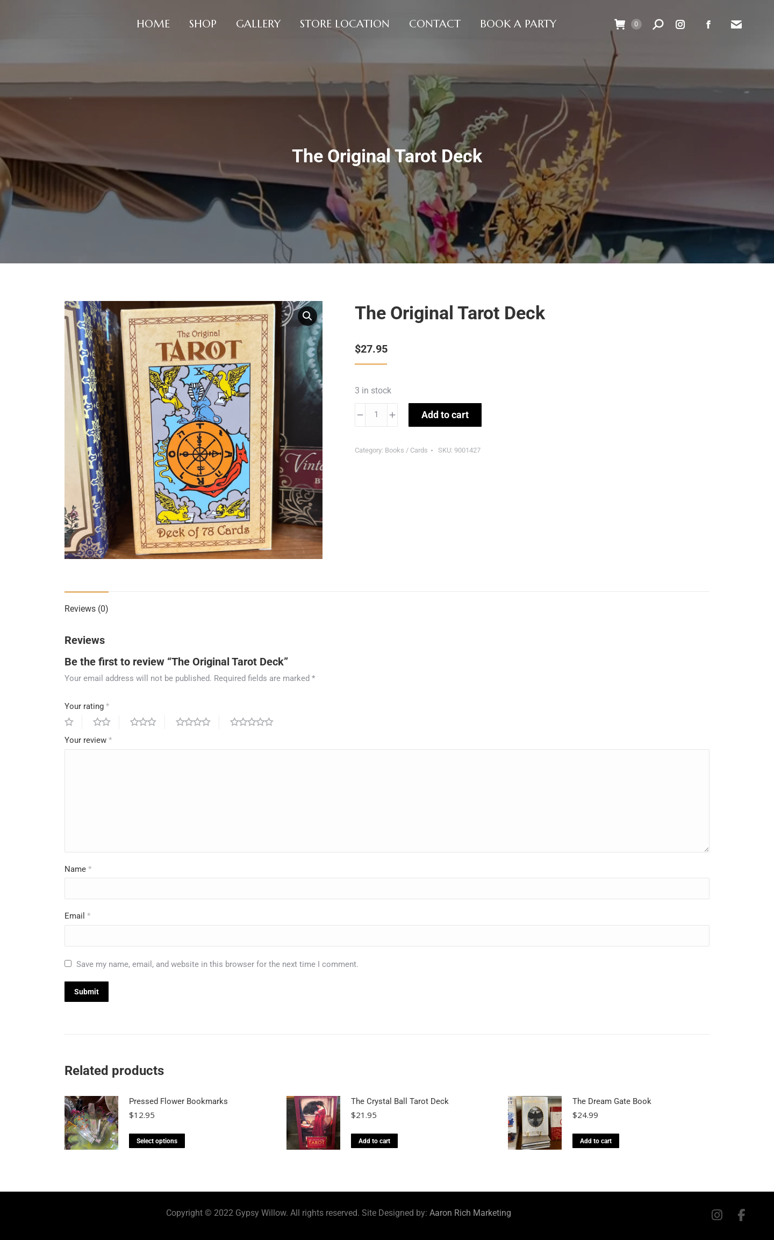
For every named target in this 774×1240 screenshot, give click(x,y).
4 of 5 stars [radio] (197, 722)
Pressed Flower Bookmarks (178, 1101)
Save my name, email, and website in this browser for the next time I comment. (217, 964)
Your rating (86, 706)
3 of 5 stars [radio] (147, 722)
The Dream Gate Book (611, 1101)
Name (77, 869)
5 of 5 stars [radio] (256, 722)
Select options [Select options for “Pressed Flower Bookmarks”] (157, 1141)
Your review (88, 740)
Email (77, 916)
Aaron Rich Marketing (470, 1213)
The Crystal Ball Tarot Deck (400, 1101)
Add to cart (445, 414)
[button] (307, 316)
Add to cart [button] (374, 1141)
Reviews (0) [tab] (86, 609)
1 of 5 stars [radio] (73, 722)
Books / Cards (406, 450)
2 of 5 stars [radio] (106, 722)
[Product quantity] (376, 415)
